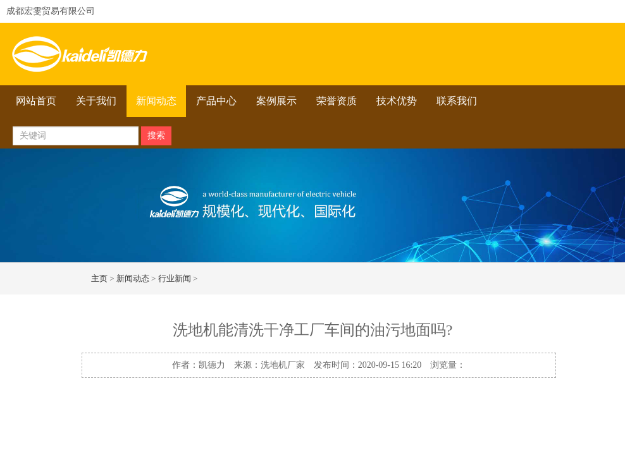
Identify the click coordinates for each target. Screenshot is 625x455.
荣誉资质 (336, 100)
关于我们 (96, 100)
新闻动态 (156, 100)
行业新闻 (174, 278)
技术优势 (396, 100)
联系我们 (456, 100)
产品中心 (216, 100)
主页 (99, 278)
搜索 (156, 135)
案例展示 (276, 100)
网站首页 (36, 100)
